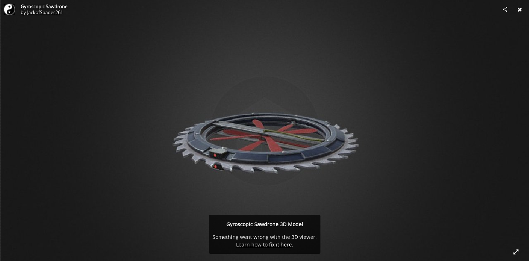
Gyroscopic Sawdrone (44, 6)
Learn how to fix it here (264, 244)
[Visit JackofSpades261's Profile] (9, 9)
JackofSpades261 (45, 12)
